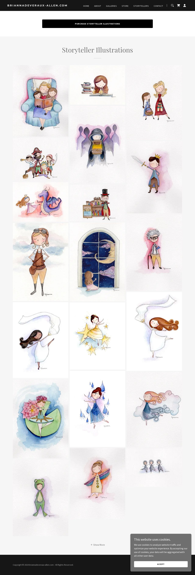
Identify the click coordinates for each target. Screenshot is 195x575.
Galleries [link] (111, 6)
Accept (161, 564)
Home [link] (86, 6)
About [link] (97, 6)
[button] (185, 5)
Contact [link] (158, 6)
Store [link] (125, 6)
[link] (38, 5)
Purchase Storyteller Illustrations (97, 23)
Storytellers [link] (141, 6)
